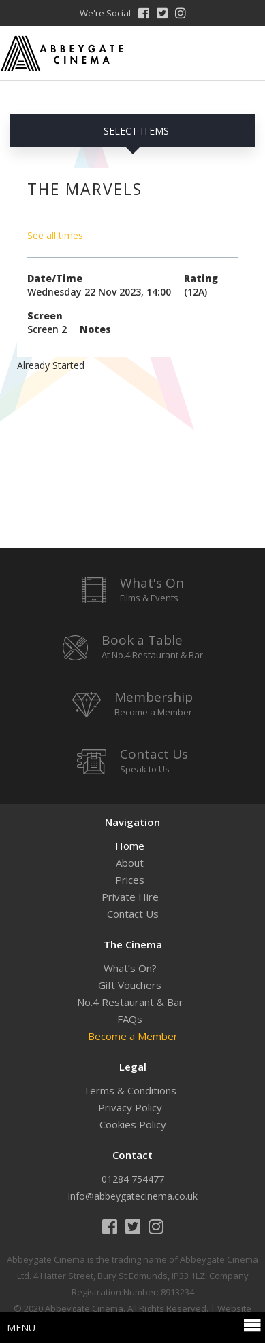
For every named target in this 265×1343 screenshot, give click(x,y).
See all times (55, 235)
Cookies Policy (132, 1124)
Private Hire (130, 896)
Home (129, 846)
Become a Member (133, 1036)
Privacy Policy (130, 1107)
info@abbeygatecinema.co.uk (133, 1195)
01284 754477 (133, 1178)
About (130, 863)
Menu (134, 1326)
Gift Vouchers (129, 985)
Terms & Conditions (129, 1090)
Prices (129, 880)
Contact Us (133, 913)
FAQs (129, 1019)
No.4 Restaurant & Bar (130, 1002)
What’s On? (130, 968)
